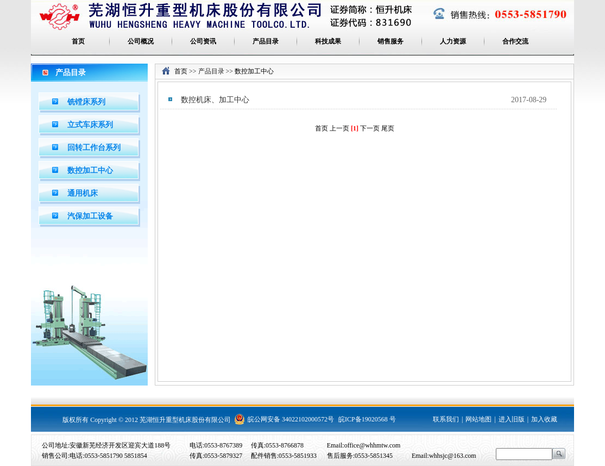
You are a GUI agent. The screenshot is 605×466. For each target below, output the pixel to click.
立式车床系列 (90, 125)
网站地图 (478, 419)
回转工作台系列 (94, 148)
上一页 (340, 128)
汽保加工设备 (90, 216)
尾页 (387, 128)
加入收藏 (544, 419)
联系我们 (446, 419)
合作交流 (515, 41)
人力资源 (453, 41)
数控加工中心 (90, 170)
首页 (78, 41)
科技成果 (328, 41)
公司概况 (141, 41)
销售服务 (390, 41)
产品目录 (266, 41)
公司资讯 (203, 41)
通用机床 (82, 193)
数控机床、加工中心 (215, 100)
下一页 (369, 128)
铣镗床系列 (86, 102)
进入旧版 (512, 419)
